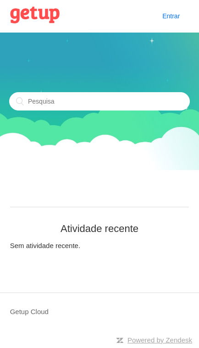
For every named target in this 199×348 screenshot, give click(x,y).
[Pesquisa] (99, 101)
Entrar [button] (171, 16)
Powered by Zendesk (159, 340)
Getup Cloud (29, 311)
